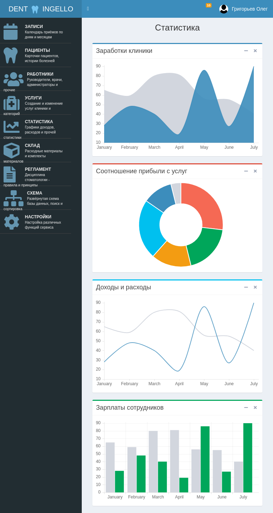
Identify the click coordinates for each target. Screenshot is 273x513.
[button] (88, 9)
